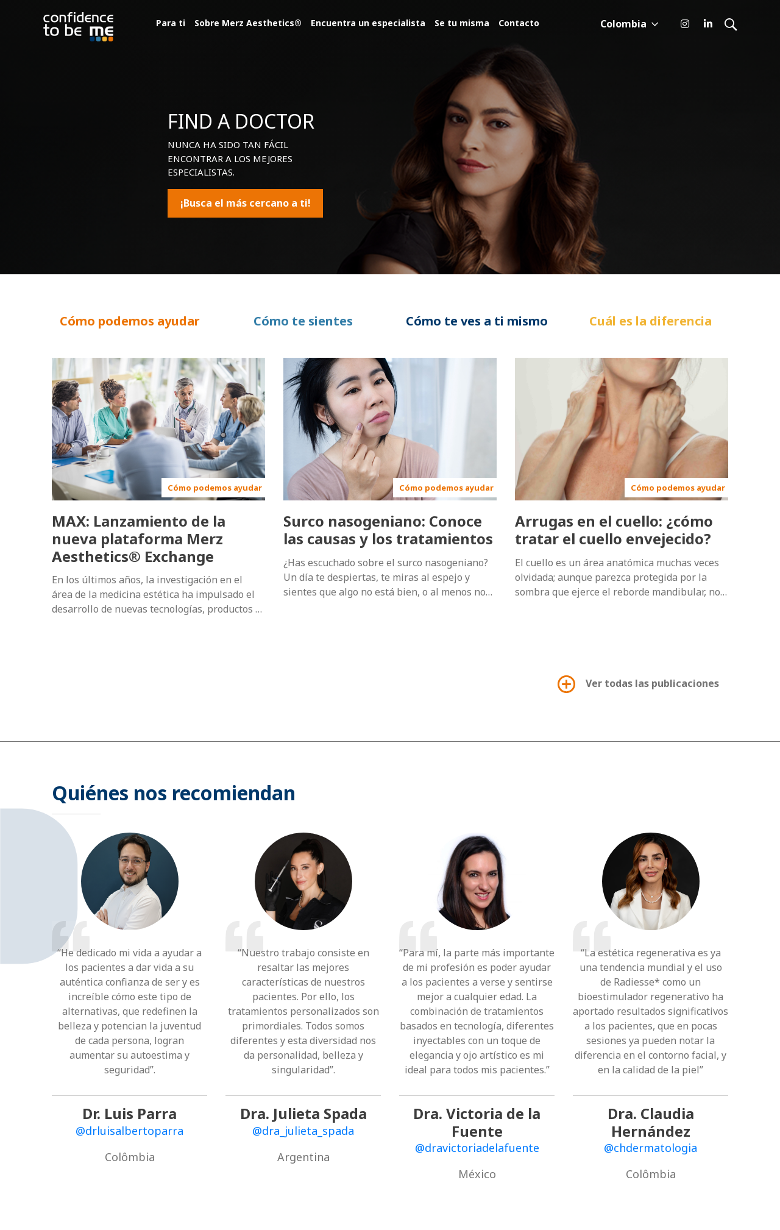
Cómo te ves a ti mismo (477, 321)
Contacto (518, 24)
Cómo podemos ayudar (130, 321)
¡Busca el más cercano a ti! (245, 203)
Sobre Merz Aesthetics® (248, 24)
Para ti (170, 24)
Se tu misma (461, 24)
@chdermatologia (650, 1147)
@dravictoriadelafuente (477, 1147)
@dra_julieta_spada (303, 1130)
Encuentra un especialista (368, 24)
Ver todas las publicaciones (637, 684)
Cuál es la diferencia (650, 321)
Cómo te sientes (303, 321)
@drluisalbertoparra (129, 1130)
